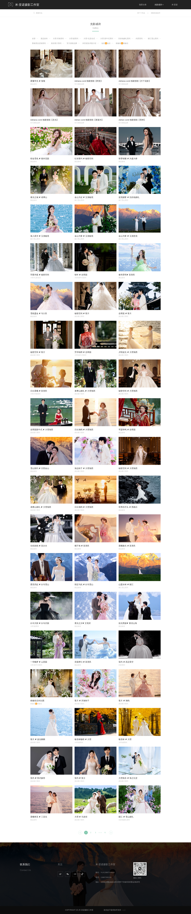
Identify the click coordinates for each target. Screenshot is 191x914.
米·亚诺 (175, 5)
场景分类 (142, 5)
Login (124, 910)
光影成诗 (159, 5)
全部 (33, 39)
